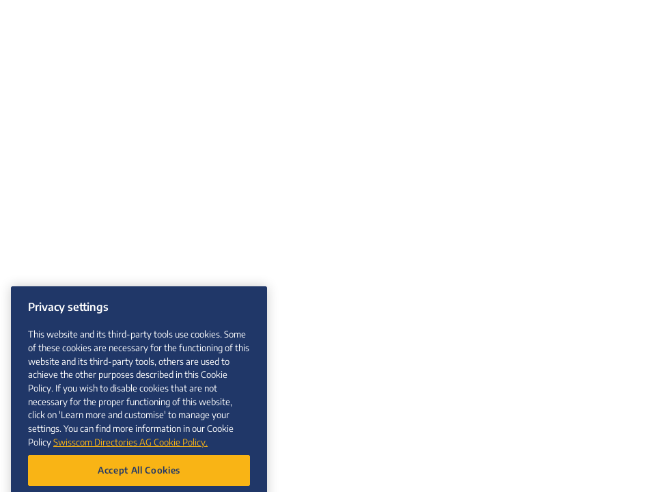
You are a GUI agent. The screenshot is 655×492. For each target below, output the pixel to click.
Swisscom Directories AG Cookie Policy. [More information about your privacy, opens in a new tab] (130, 448)
